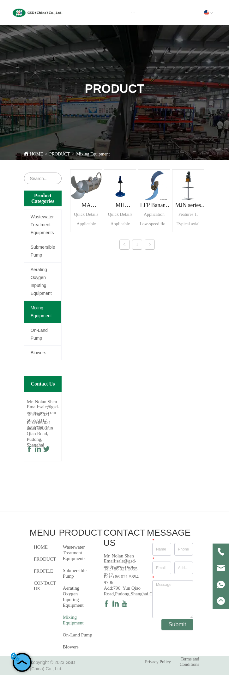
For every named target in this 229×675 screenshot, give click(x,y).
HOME (36, 154)
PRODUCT (59, 154)
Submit (177, 624)
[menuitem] (133, 13)
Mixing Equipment (93, 154)
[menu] (133, 13)
